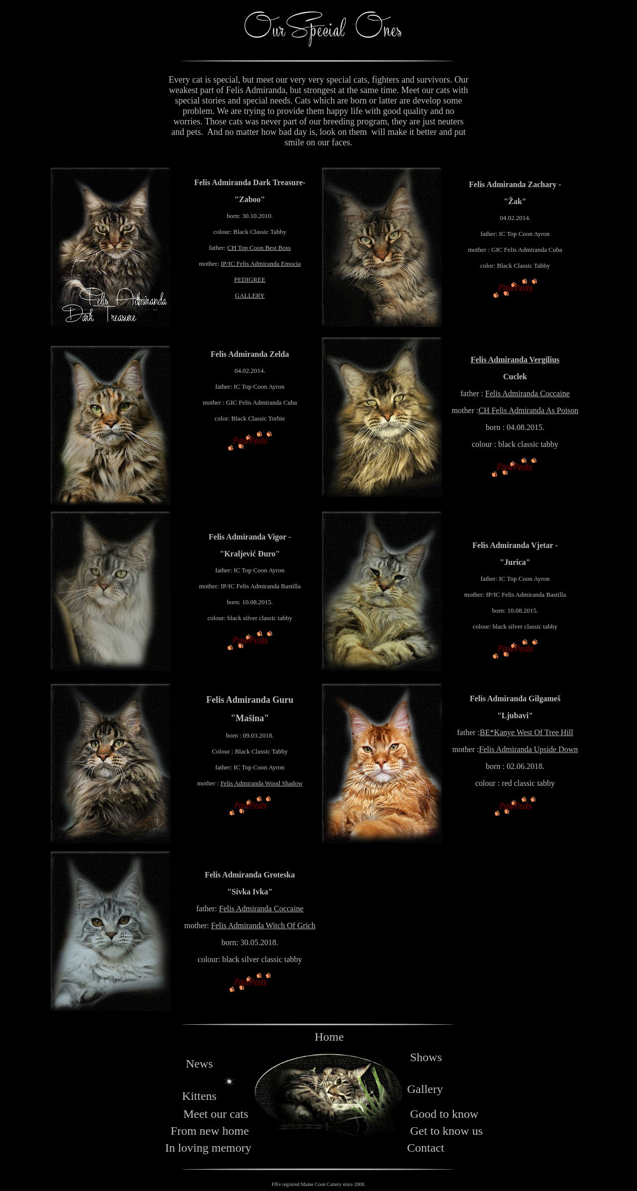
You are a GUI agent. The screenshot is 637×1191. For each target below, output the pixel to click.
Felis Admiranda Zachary (512, 184)
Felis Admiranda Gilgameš (515, 698)
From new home (210, 1130)
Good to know (444, 1113)
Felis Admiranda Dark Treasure (248, 182)
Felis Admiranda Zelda (250, 354)
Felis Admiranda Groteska (250, 874)
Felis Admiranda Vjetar (512, 545)
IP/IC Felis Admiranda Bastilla (261, 586)
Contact (425, 1147)
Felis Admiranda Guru (249, 700)
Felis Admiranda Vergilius (515, 359)
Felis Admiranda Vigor (247, 537)
